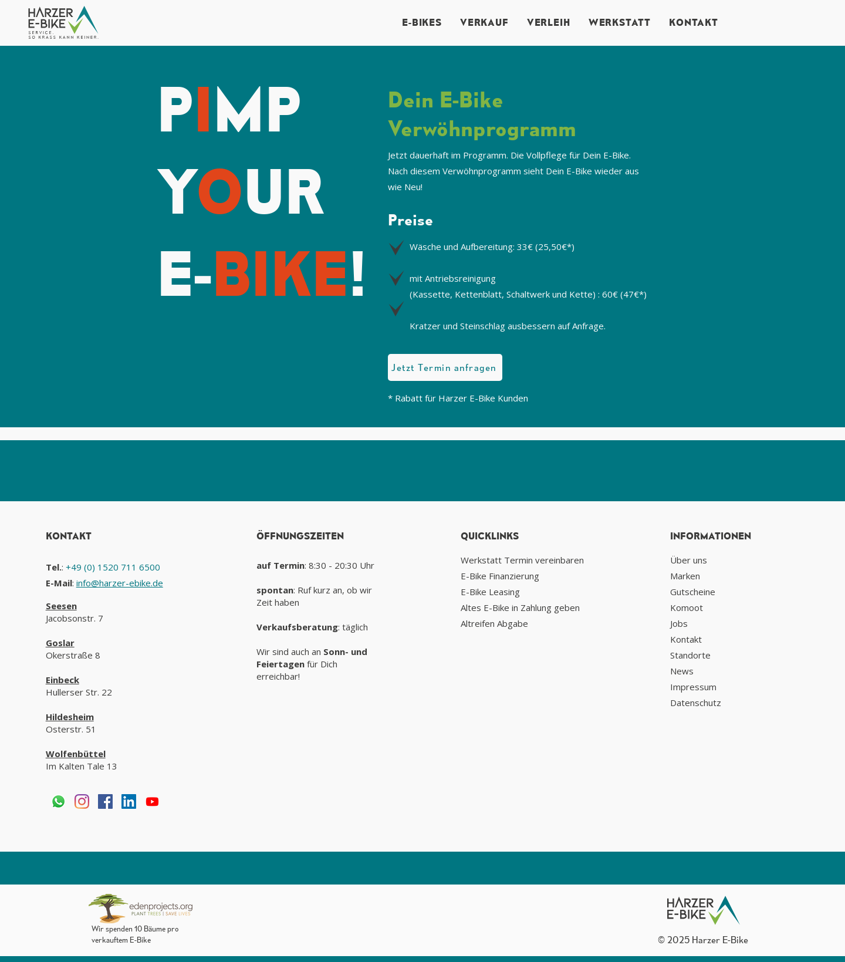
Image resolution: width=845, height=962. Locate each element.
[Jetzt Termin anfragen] (445, 367)
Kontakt (686, 639)
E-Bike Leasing (490, 592)
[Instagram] (82, 801)
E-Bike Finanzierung (500, 576)
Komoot (686, 607)
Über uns (688, 560)
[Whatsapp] (58, 801)
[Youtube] (152, 801)
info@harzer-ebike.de (119, 583)
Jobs (679, 623)
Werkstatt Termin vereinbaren (522, 560)
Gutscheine (692, 592)
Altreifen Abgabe (494, 623)
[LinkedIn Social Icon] (128, 801)
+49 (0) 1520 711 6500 (113, 567)
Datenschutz (695, 702)
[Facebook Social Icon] (105, 801)
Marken (685, 576)
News (682, 671)
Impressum (693, 687)
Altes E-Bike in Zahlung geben (520, 607)
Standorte (690, 655)
